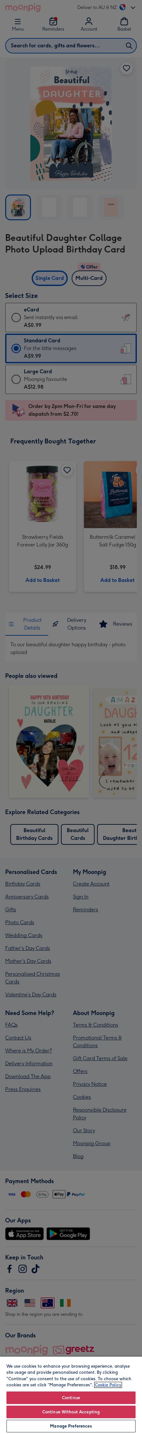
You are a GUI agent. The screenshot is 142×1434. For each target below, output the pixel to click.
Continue (71, 1397)
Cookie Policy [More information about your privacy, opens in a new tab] (108, 1384)
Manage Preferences (71, 1426)
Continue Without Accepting (71, 1412)
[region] (71, 1395)
